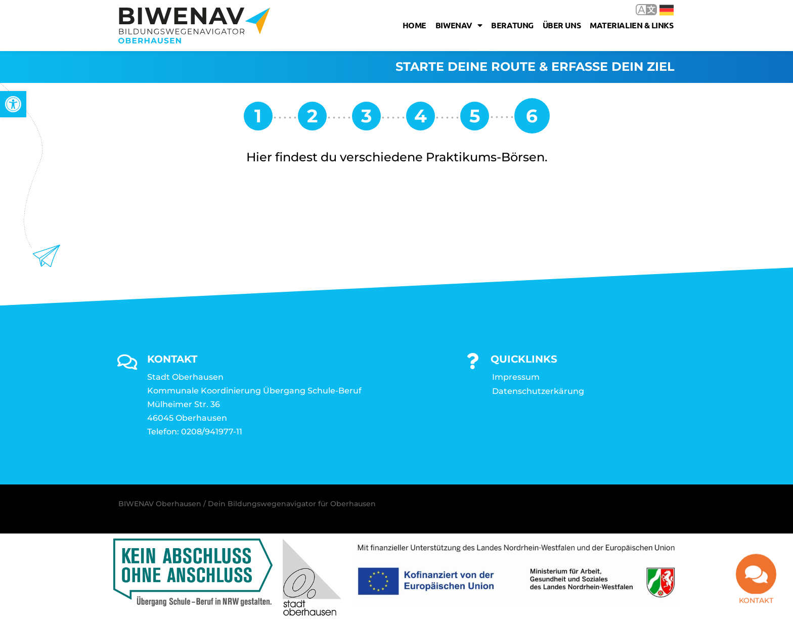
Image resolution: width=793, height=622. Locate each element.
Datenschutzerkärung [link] (538, 391)
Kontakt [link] (756, 598)
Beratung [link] (512, 25)
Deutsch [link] (666, 10)
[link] (13, 104)
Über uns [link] (562, 25)
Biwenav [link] (458, 25)
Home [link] (414, 25)
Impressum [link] (516, 377)
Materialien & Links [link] (631, 25)
